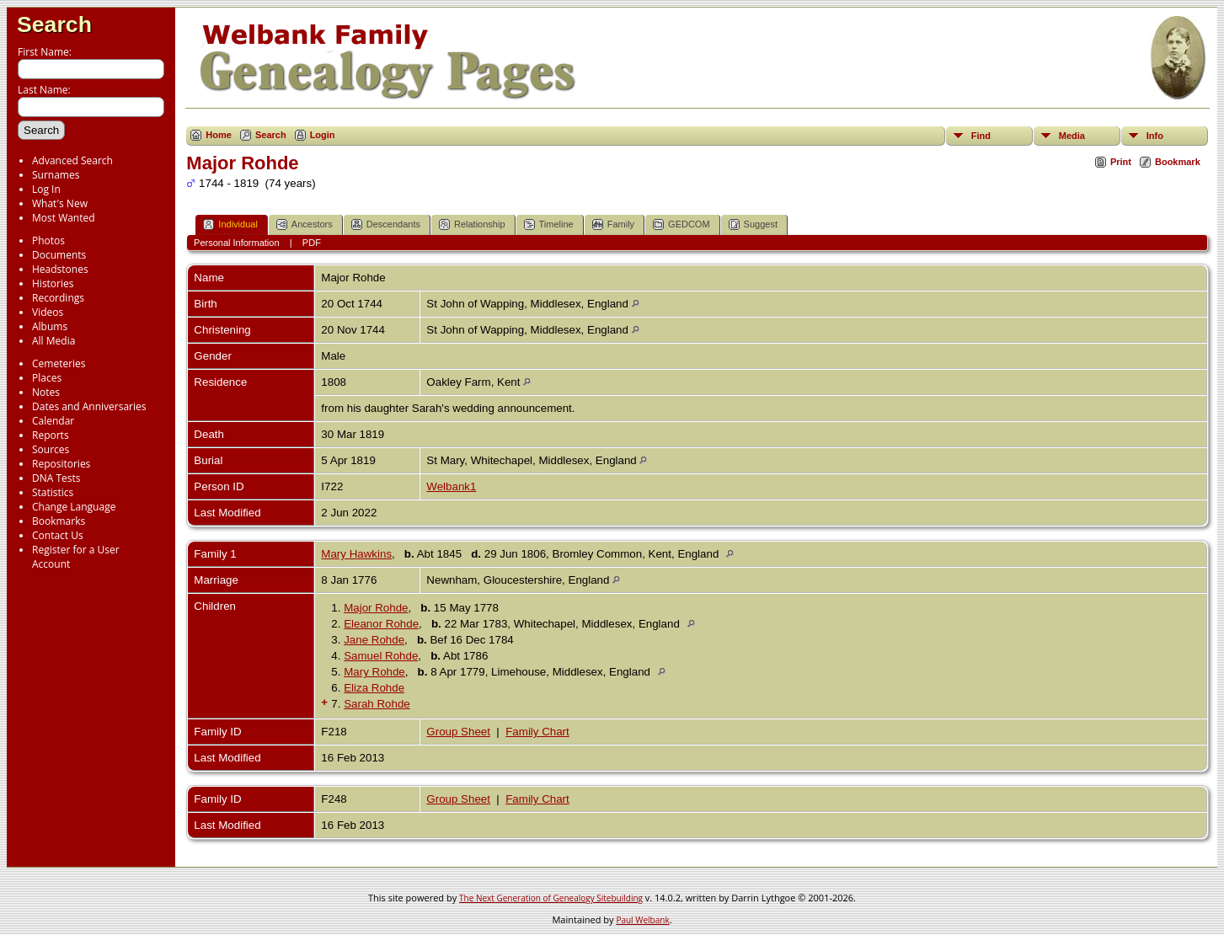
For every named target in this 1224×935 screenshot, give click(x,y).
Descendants (385, 224)
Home (219, 135)
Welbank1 (451, 486)
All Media (53, 341)
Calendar (53, 421)
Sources (50, 449)
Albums (49, 326)
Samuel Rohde (381, 655)
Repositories (61, 464)
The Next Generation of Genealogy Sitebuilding (551, 898)
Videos (47, 312)
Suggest (753, 224)
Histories (52, 283)
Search (54, 24)
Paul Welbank (642, 920)
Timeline (549, 224)
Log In (46, 189)
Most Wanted (63, 218)
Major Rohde (376, 607)
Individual (230, 224)
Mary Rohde (374, 671)
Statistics (52, 492)
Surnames (55, 175)
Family (613, 224)
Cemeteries (59, 363)
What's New (60, 203)
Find (981, 136)
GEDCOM (681, 224)
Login (322, 135)
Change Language (73, 507)
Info (1154, 136)
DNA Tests (56, 478)
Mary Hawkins (356, 554)
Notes (46, 392)
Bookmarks (58, 521)
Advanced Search (72, 160)
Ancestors (304, 224)
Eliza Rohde (374, 687)
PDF (311, 243)
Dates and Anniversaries (89, 406)
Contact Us (57, 535)
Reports (50, 435)
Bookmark (1177, 162)
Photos (48, 240)
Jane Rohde (374, 639)
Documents (59, 255)
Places (46, 378)
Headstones (60, 269)
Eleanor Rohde (381, 623)
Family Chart (537, 731)
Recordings (58, 298)
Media (1072, 136)
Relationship (472, 224)
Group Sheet (458, 731)
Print (1120, 162)
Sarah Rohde (377, 703)
